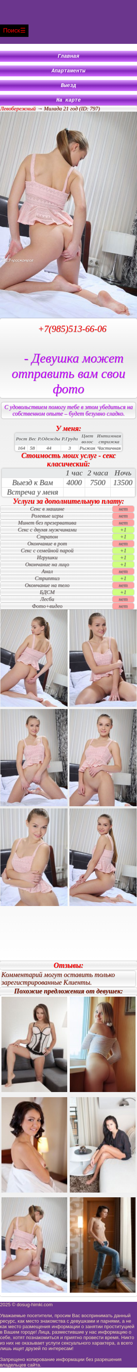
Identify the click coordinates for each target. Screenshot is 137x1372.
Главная (68, 56)
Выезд (68, 88)
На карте (68, 104)
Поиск (11, 30)
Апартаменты (68, 72)
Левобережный (17, 113)
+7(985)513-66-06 (72, 333)
